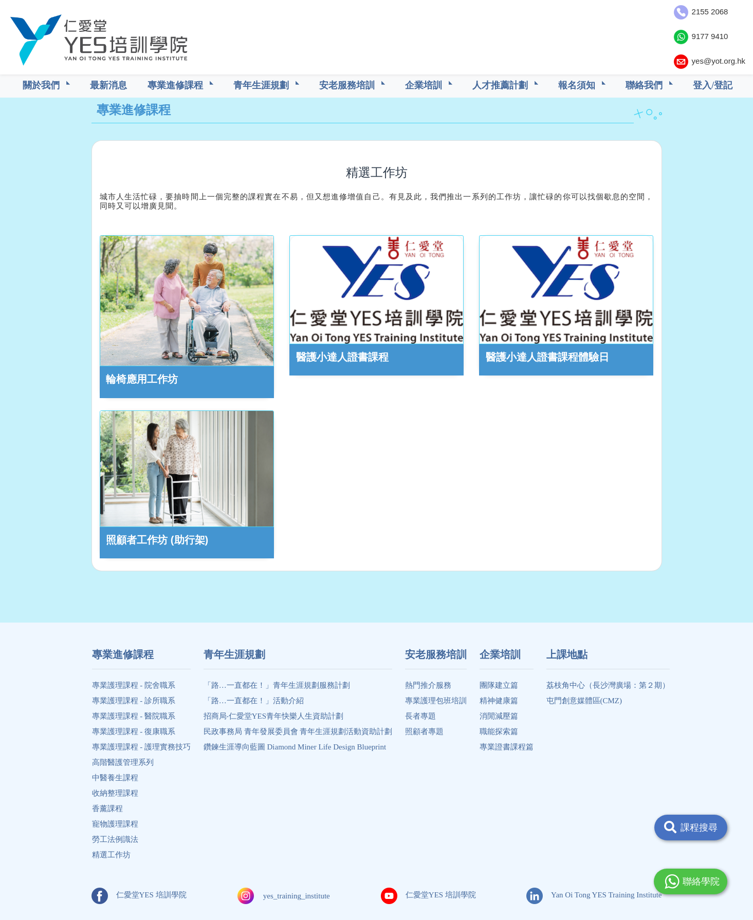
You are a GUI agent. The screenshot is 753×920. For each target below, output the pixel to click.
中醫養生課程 (115, 778)
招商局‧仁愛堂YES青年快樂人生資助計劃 (273, 716)
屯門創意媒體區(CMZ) (584, 701)
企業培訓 (425, 85)
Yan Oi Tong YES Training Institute (594, 895)
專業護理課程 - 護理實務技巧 (141, 747)
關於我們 (42, 85)
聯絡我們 (645, 85)
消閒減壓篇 (499, 716)
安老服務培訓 (348, 85)
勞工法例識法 (115, 839)
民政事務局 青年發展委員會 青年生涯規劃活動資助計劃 (298, 731)
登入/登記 (712, 85)
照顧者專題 (424, 731)
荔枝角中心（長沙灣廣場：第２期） (608, 685)
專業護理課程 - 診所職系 (134, 701)
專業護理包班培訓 (436, 701)
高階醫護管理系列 (123, 762)
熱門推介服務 (428, 685)
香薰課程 (107, 808)
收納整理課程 (115, 793)
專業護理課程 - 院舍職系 (134, 685)
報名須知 (578, 85)
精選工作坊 (111, 855)
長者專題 (420, 716)
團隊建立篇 (499, 685)
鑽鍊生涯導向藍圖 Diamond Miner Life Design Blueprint (295, 747)
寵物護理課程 (115, 824)
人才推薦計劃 (501, 85)
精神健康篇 (499, 701)
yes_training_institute (296, 896)
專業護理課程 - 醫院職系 (134, 716)
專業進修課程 (177, 85)
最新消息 (108, 85)
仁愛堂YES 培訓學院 (139, 895)
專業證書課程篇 (507, 747)
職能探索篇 (499, 731)
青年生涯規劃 (262, 85)
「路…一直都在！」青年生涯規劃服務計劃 (277, 685)
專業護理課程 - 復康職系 (134, 731)
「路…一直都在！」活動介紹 (254, 701)
